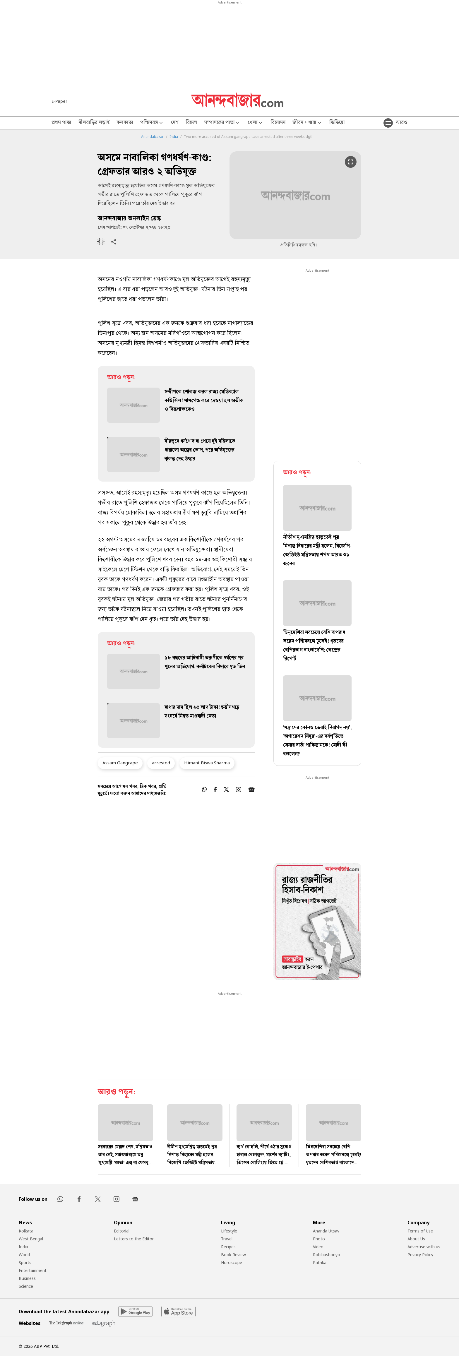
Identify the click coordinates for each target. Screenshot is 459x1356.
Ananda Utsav (326, 1231)
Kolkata (26, 1231)
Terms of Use (420, 1231)
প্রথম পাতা (61, 123)
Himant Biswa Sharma (207, 763)
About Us (416, 1239)
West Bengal (31, 1239)
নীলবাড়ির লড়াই (93, 123)
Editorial (121, 1231)
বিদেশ (191, 123)
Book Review (233, 1254)
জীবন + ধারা (307, 123)
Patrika (319, 1262)
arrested (161, 763)
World (24, 1254)
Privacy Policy (420, 1254)
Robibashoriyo (326, 1254)
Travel (226, 1239)
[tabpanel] (317, 922)
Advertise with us (423, 1246)
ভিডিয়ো (337, 123)
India (173, 136)
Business (27, 1278)
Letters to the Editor (134, 1239)
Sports (25, 1262)
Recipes (228, 1246)
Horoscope (231, 1262)
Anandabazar (152, 136)
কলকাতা (125, 123)
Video (318, 1246)
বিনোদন (277, 123)
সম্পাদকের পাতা (222, 123)
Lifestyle (229, 1231)
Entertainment (33, 1270)
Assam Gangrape (120, 763)
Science (26, 1286)
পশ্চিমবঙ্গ (152, 123)
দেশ (175, 123)
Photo (319, 1239)
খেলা (255, 123)
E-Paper (59, 101)
